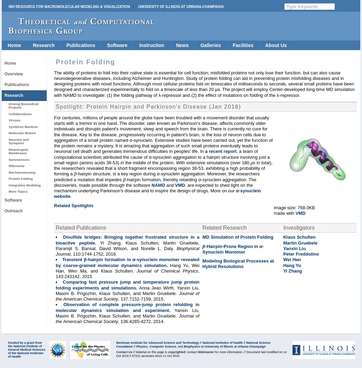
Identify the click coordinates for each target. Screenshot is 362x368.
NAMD (158, 185)
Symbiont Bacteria (23, 127)
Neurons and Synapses (19, 141)
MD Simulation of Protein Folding (237, 237)
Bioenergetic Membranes (19, 151)
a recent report (221, 151)
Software (117, 45)
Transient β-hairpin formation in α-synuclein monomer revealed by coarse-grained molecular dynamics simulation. (127, 262)
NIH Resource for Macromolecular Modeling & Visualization (69, 7)
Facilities (243, 45)
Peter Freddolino (301, 254)
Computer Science (163, 346)
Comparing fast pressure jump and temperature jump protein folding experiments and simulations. (127, 284)
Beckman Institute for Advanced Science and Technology (157, 342)
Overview (13, 74)
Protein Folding (21, 179)
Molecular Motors (22, 133)
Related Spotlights (73, 205)
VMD (301, 213)
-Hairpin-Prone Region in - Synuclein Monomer (233, 249)
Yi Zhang (292, 271)
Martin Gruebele (300, 243)
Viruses (14, 120)
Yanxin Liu (294, 248)
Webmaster (206, 352)
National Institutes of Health (222, 342)
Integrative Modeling (25, 185)
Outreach (13, 211)
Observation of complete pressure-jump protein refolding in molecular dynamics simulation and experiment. (127, 307)
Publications (80, 45)
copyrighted (176, 352)
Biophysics (192, 346)
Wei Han (292, 259)
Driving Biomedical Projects (23, 105)
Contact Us (124, 352)
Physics (142, 346)
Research (44, 45)
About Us (276, 45)
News (182, 45)
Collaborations (20, 114)
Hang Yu (292, 265)
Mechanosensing (22, 172)
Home (14, 45)
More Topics (18, 191)
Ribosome (17, 166)
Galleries (210, 45)
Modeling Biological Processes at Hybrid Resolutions (238, 263)
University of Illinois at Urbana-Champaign (181, 7)
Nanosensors (19, 160)
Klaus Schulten (299, 237)
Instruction (151, 45)
